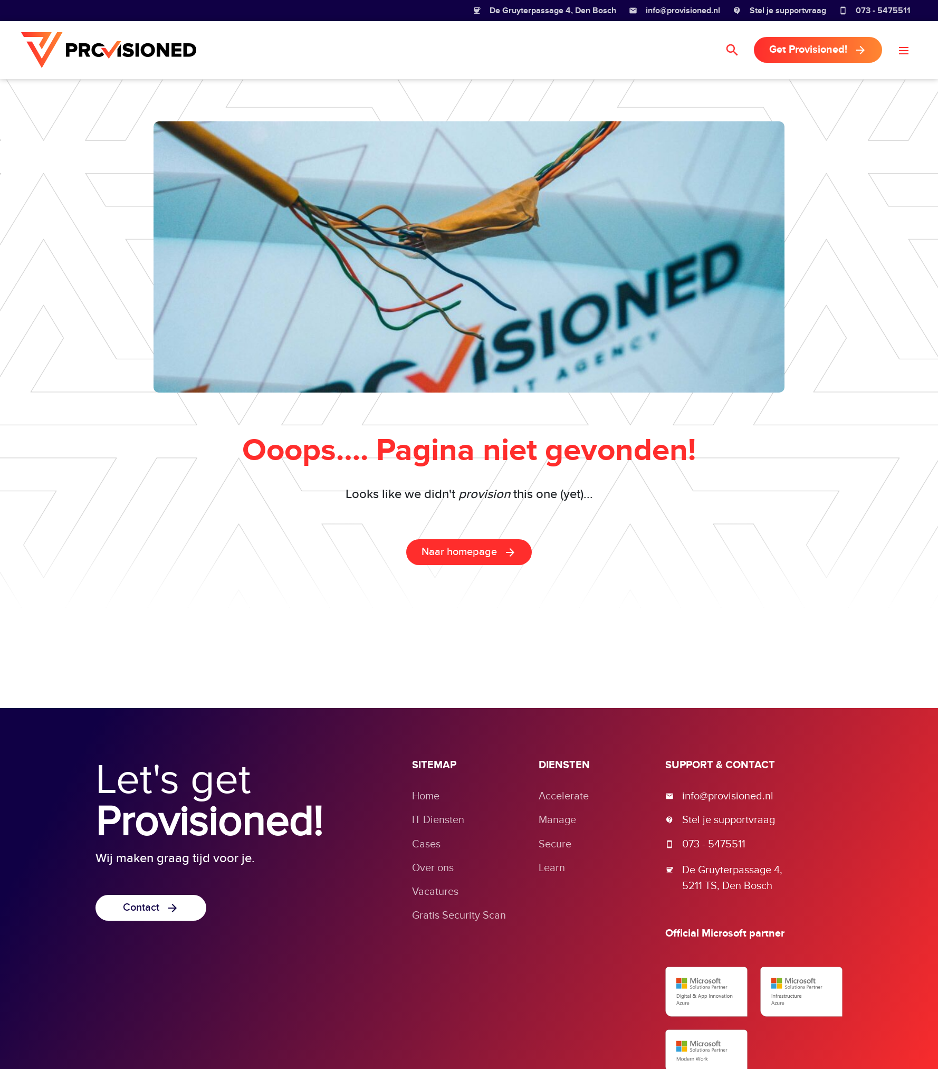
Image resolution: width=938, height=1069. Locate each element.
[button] (904, 50)
